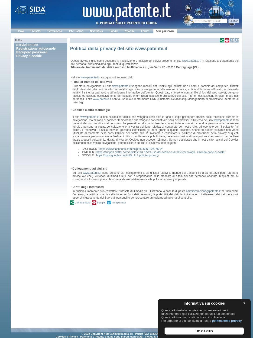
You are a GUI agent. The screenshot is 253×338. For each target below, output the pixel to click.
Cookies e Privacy (67, 336)
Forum (145, 31)
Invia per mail (119, 202)
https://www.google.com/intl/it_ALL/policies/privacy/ (127, 155)
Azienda (129, 31)
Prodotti (36, 31)
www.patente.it (191, 60)
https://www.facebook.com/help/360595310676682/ (130, 149)
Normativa (96, 31)
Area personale (165, 31)
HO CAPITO (204, 331)
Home (20, 31)
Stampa (101, 202)
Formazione (55, 31)
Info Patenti (76, 31)
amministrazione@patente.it (203, 191)
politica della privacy (227, 320)
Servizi (113, 31)
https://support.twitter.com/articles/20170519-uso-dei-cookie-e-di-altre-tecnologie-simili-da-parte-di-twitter (161, 152)
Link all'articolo (82, 202)
